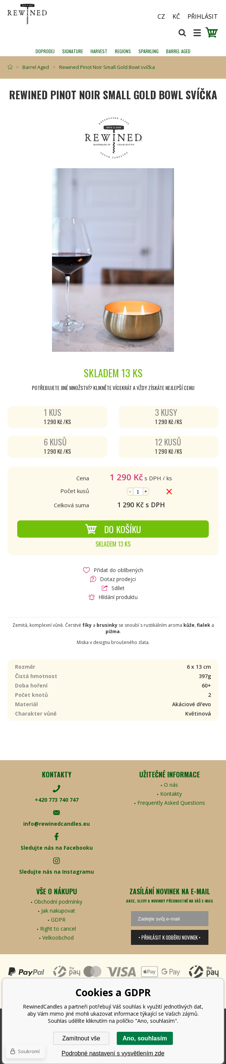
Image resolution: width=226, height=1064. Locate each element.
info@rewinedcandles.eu (56, 823)
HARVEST (99, 51)
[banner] (48, 14)
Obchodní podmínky (58, 901)
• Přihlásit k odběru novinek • (169, 937)
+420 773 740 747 (57, 799)
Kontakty (171, 793)
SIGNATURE (72, 51)
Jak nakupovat (58, 910)
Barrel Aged (178, 51)
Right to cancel (58, 928)
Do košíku (113, 529)
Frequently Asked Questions (171, 802)
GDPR (58, 919)
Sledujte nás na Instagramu (56, 871)
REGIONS (123, 51)
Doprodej (45, 51)
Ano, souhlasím (144, 1038)
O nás (171, 784)
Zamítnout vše (81, 1038)
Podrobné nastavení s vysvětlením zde (113, 1053)
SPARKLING (148, 51)
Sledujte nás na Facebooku (57, 847)
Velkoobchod (58, 937)
